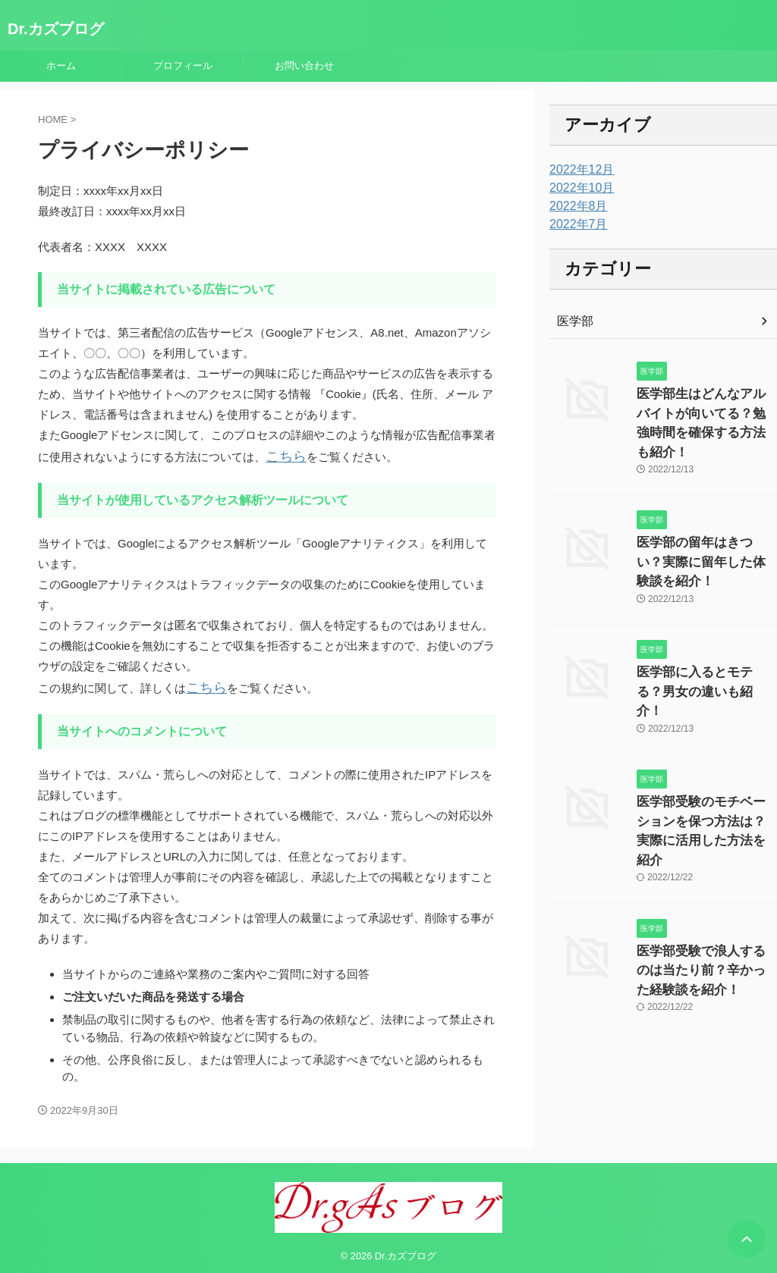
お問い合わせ (304, 65)
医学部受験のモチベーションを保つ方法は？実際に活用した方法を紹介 (706, 746)
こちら (283, 455)
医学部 (573, 321)
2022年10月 (577, 188)
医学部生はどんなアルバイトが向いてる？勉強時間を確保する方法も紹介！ (706, 410)
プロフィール (182, 65)
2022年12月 (577, 170)
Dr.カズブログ (56, 28)
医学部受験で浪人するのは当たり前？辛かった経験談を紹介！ (706, 869)
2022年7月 (574, 224)
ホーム (61, 65)
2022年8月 (574, 206)
